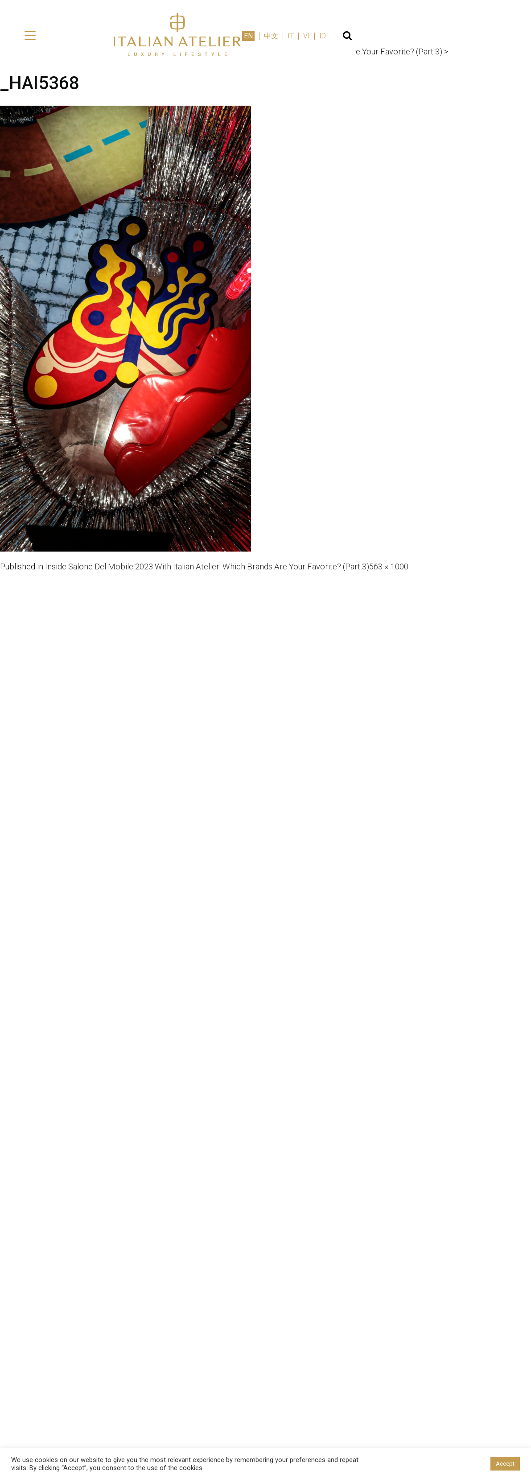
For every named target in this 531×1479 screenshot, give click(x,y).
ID (489, 39)
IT (458, 39)
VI (473, 39)
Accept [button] (505, 1463)
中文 (438, 39)
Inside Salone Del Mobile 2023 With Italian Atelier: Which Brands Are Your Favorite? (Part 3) (227, 569)
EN (415, 39)
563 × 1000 (427, 569)
